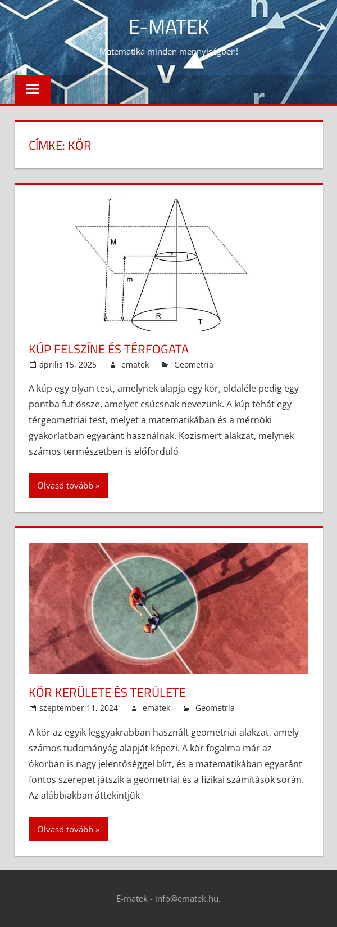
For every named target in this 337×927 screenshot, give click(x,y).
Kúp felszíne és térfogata (109, 349)
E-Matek (169, 26)
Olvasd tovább (65, 485)
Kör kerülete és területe (107, 692)
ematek (135, 364)
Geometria (193, 364)
